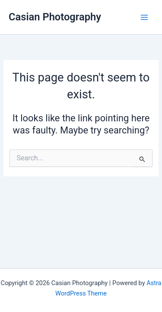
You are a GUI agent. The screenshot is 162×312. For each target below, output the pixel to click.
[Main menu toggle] (144, 17)
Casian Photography (55, 17)
